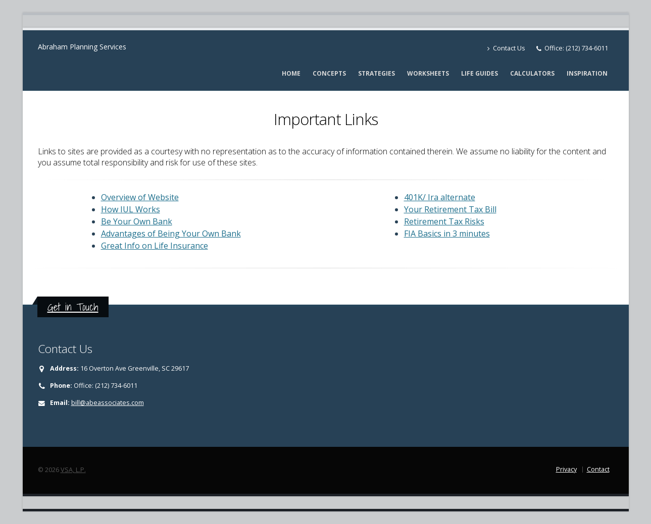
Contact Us (506, 48)
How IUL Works (130, 209)
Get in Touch (72, 307)
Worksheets (428, 73)
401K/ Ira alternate (439, 197)
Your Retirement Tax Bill (450, 209)
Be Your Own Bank (136, 221)
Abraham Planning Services (82, 46)
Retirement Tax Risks (444, 221)
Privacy (566, 469)
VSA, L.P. (73, 469)
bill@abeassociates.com (107, 402)
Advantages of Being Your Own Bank (171, 233)
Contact (598, 469)
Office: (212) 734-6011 (576, 48)
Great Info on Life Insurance (154, 245)
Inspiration (587, 73)
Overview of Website (140, 197)
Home (291, 73)
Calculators (532, 73)
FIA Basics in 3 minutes (447, 233)
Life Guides (479, 73)
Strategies (376, 73)
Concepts (329, 73)
